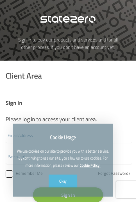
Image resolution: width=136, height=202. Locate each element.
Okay (63, 176)
